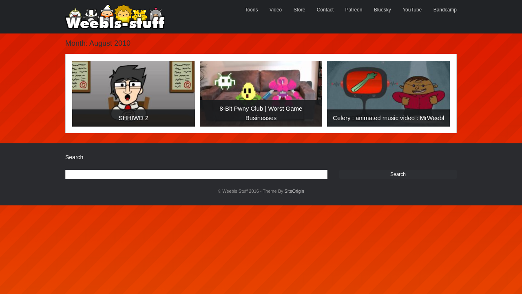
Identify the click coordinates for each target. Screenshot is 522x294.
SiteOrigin (294, 191)
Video (276, 10)
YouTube (412, 10)
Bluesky (382, 10)
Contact (325, 10)
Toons (251, 10)
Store (299, 10)
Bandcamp (445, 10)
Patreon (353, 10)
